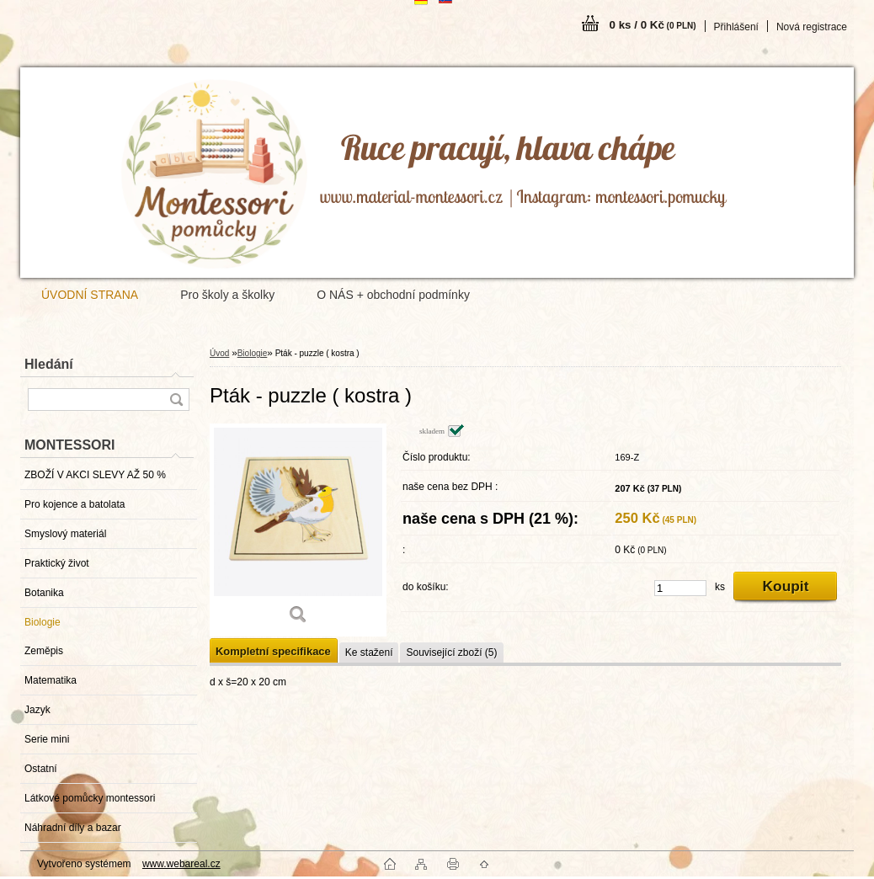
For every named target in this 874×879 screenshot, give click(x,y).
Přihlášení (736, 27)
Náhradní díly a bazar (72, 828)
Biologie (42, 622)
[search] (176, 399)
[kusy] (680, 588)
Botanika (44, 593)
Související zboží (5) (451, 652)
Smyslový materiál (65, 534)
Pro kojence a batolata (74, 504)
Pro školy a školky (227, 294)
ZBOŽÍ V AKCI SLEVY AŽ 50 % (95, 475)
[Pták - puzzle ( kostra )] (298, 530)
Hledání (48, 364)
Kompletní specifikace (273, 651)
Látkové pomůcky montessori (89, 798)
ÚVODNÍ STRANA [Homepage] (89, 294)
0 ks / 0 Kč (653, 25)
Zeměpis (43, 651)
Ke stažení (369, 652)
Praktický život (56, 563)
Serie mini (46, 739)
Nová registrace (811, 27)
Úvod (219, 353)
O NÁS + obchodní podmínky (393, 294)
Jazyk (37, 710)
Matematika (50, 680)
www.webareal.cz (181, 864)
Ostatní (40, 769)
